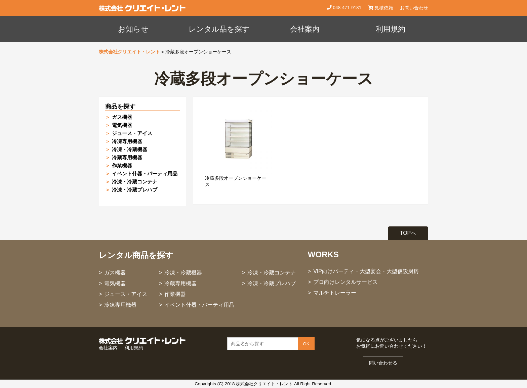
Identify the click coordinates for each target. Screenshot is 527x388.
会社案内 (305, 29)
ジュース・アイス (132, 133)
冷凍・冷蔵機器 (129, 149)
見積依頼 (380, 7)
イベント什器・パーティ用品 (144, 173)
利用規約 (390, 29)
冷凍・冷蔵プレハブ (134, 189)
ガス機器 (122, 117)
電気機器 (122, 125)
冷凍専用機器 (127, 141)
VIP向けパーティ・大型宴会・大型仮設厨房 (366, 271)
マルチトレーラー (334, 293)
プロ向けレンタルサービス (345, 282)
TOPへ (408, 233)
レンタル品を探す (219, 29)
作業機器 (122, 165)
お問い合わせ (414, 7)
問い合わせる (383, 362)
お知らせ (133, 29)
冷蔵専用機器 (127, 157)
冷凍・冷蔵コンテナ (134, 181)
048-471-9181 (346, 7)
